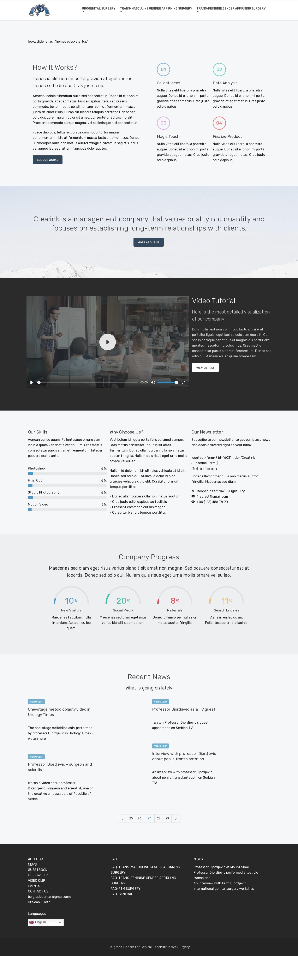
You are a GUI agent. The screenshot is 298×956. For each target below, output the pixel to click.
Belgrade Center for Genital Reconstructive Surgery (149, 947)
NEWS (32, 864)
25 (131, 818)
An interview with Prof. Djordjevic (219, 883)
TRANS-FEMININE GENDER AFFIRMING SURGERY (231, 8)
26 (139, 818)
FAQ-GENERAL (122, 894)
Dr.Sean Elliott (39, 902)
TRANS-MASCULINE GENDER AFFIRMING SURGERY (156, 8)
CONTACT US (38, 891)
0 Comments (63, 721)
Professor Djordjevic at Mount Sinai (221, 867)
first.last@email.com (212, 496)
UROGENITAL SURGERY (98, 8)
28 (159, 818)
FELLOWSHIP (38, 875)
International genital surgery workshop (223, 889)
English (37, 922)
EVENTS (34, 886)
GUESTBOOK (37, 870)
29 (167, 818)
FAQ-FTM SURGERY (126, 889)
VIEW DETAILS (205, 367)
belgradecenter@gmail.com (49, 897)
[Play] (107, 342)
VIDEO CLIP (36, 701)
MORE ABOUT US (149, 242)
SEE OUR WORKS (47, 159)
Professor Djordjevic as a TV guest (183, 709)
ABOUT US (36, 859)
